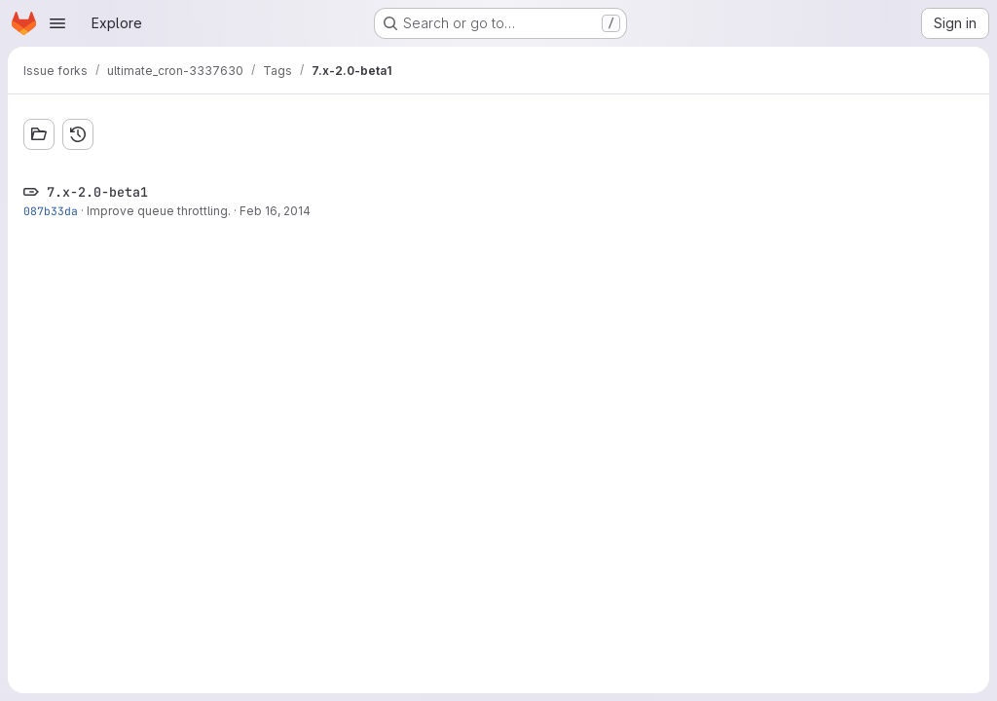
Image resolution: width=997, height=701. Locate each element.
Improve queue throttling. (159, 210)
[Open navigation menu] (57, 23)
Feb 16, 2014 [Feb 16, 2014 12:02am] (275, 210)
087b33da (50, 210)
